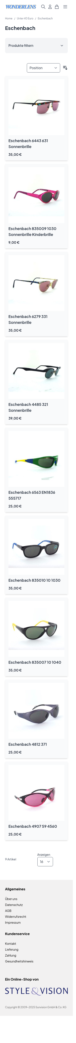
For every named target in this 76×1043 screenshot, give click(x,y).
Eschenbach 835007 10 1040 (34, 662)
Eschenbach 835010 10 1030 (34, 580)
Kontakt (10, 943)
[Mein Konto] (50, 6)
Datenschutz (14, 905)
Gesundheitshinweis (19, 961)
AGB (8, 910)
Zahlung (10, 955)
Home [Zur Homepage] (8, 18)
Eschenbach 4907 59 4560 (32, 826)
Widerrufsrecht (15, 916)
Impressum (13, 922)
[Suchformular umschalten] (43, 6)
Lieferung (11, 949)
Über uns (11, 899)
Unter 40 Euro (25, 18)
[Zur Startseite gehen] (21, 6)
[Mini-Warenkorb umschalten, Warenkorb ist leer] (56, 6)
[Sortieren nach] (43, 68)
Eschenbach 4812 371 (27, 744)
